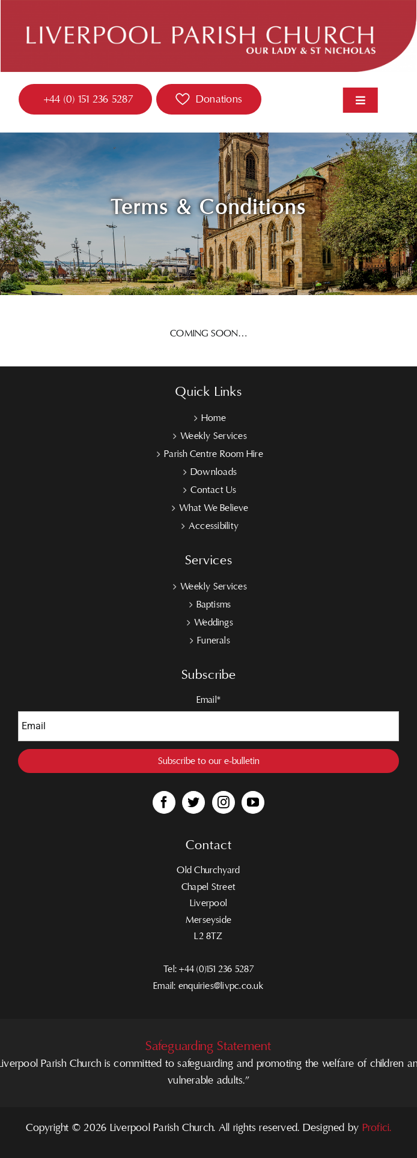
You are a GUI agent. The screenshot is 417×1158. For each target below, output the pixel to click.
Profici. (377, 1128)
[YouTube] (253, 802)
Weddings (213, 622)
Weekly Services (213, 436)
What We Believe (213, 508)
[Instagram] (223, 802)
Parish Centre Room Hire (213, 454)
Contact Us (213, 490)
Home (213, 418)
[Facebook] (164, 802)
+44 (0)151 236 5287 (216, 969)
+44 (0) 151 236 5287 (88, 99)
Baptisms (213, 604)
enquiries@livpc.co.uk (221, 986)
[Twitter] (193, 802)
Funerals (213, 640)
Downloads (213, 472)
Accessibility (214, 526)
